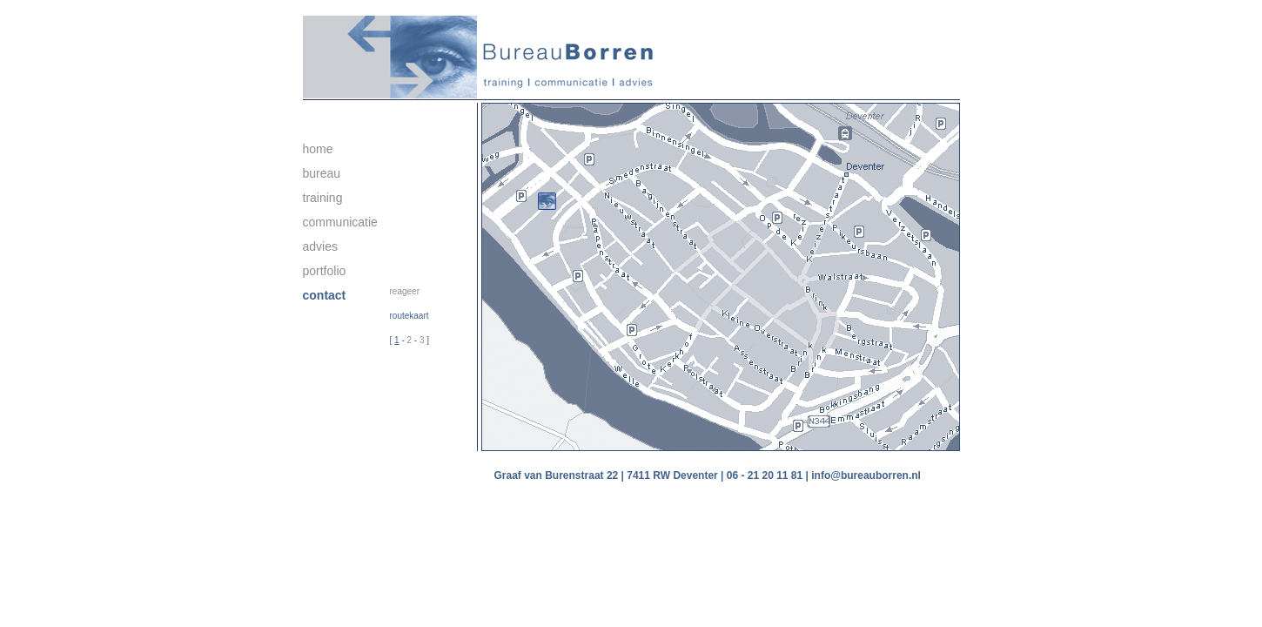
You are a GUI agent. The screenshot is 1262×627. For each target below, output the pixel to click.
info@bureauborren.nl (866, 475)
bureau (322, 173)
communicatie (340, 222)
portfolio (324, 271)
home (318, 149)
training (323, 198)
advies (320, 246)
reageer (405, 291)
